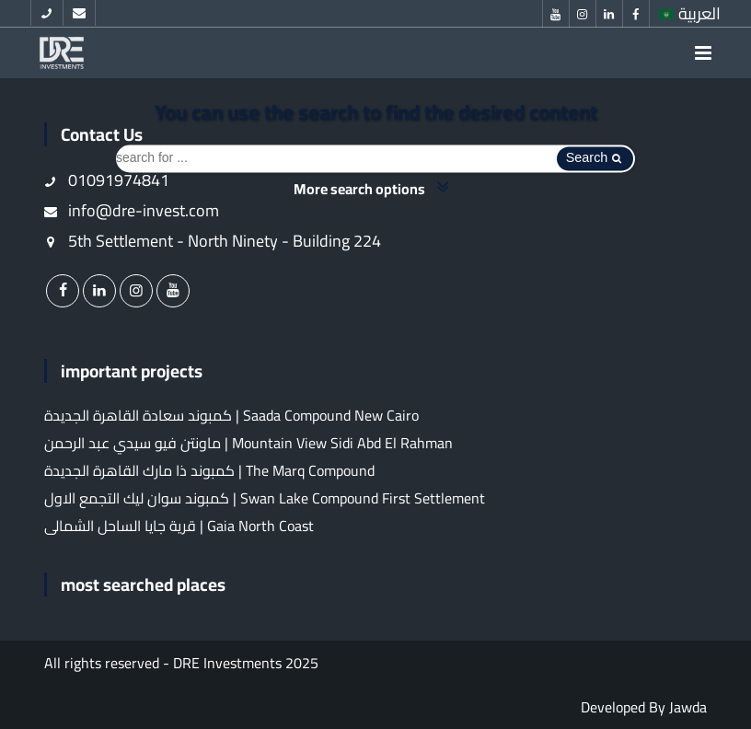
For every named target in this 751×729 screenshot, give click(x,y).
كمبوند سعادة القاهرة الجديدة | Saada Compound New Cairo (231, 415)
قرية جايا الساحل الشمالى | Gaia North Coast (179, 525)
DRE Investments (227, 663)
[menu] (703, 53)
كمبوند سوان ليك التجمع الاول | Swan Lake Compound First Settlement (264, 498)
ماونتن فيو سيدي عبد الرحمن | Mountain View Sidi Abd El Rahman (248, 443)
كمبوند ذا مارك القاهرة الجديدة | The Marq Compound (209, 470)
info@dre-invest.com (131, 210)
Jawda (688, 707)
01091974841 (106, 180)
